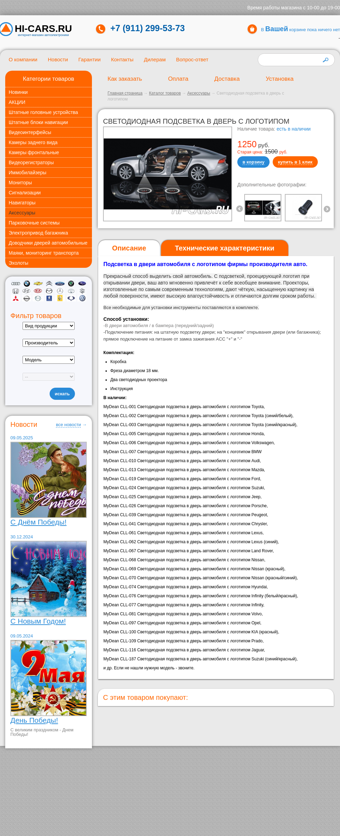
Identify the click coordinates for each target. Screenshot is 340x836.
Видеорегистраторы (31, 162)
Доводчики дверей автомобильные (48, 243)
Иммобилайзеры (27, 172)
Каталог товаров (165, 93)
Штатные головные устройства (43, 112)
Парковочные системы (34, 223)
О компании (23, 59)
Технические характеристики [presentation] (224, 248)
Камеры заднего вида (33, 142)
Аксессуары (22, 212)
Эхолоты (18, 263)
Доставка (227, 79)
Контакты (122, 59)
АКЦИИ (17, 102)
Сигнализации (25, 192)
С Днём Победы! (38, 522)
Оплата (178, 79)
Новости (58, 59)
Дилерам (155, 59)
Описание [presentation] (129, 248)
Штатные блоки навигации (38, 122)
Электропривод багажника (38, 233)
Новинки (18, 92)
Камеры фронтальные (34, 152)
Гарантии (89, 59)
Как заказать (125, 79)
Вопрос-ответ (192, 59)
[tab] (129, 248)
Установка (280, 79)
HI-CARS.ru (43, 29)
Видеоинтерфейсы (30, 132)
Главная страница (125, 93)
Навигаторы (22, 202)
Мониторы (20, 182)
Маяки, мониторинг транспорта (44, 253)
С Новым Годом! (38, 621)
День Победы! (34, 720)
